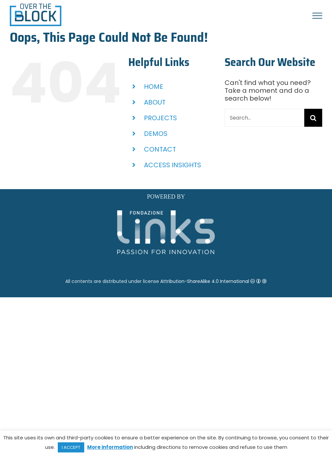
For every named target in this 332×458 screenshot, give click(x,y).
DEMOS (155, 133)
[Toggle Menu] (317, 16)
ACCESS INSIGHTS (172, 165)
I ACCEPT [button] (71, 447)
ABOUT (155, 102)
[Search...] (264, 118)
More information (110, 447)
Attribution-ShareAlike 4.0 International (213, 281)
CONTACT (160, 149)
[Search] (313, 118)
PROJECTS (160, 118)
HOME (153, 86)
